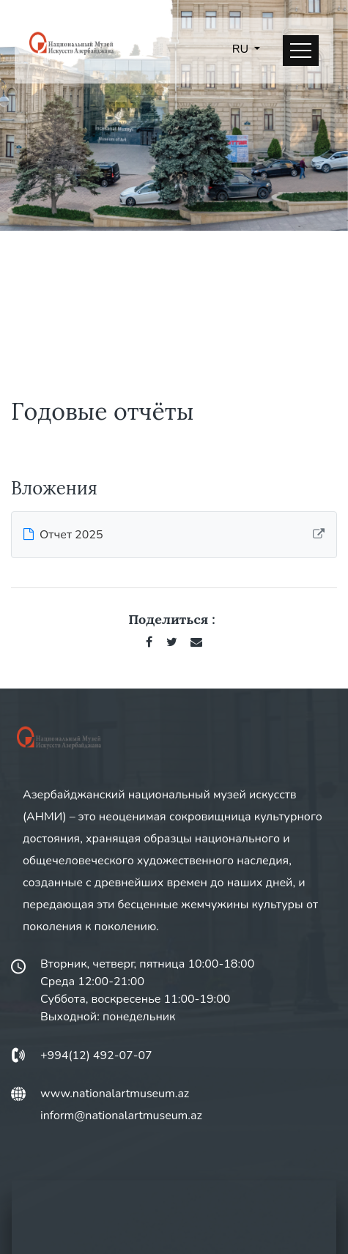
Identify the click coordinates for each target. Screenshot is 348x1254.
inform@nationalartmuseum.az (121, 1116)
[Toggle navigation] (301, 50)
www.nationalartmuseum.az (114, 1094)
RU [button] (241, 49)
